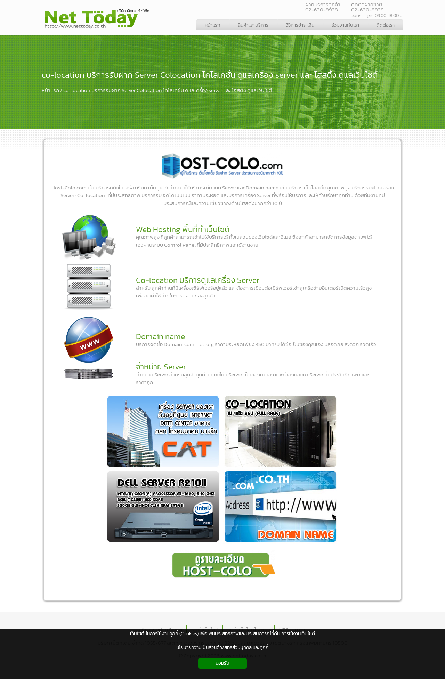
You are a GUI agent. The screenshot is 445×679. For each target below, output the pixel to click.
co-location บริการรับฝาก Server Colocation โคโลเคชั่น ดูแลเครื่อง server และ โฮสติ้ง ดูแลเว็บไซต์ (210, 75)
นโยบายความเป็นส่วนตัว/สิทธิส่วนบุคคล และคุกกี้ (222, 647)
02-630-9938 (321, 10)
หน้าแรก (50, 90)
